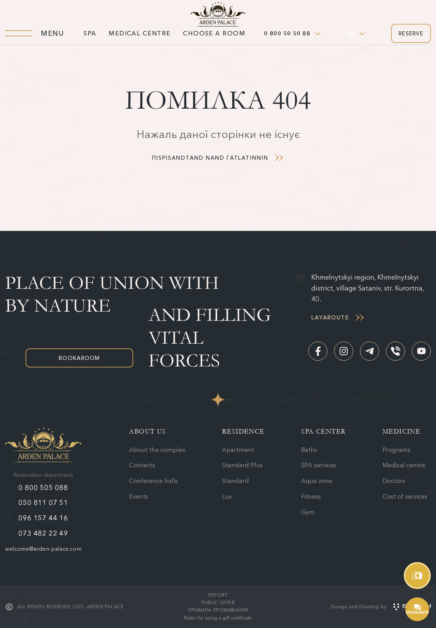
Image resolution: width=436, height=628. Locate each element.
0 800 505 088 (43, 488)
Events (138, 496)
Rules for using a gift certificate (218, 618)
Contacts (142, 465)
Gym (308, 512)
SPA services (318, 465)
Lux (227, 496)
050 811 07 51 (43, 503)
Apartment (238, 450)
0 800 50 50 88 (287, 33)
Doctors (394, 481)
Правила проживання (218, 610)
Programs (396, 450)
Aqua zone (316, 481)
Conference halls (153, 481)
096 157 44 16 (43, 518)
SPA (89, 33)
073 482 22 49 (43, 533)
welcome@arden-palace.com (43, 548)
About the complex (157, 450)
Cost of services (405, 496)
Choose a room (214, 33)
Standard (235, 481)
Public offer (218, 602)
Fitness (311, 496)
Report (217, 595)
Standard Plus (242, 465)
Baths (309, 450)
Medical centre (139, 33)
